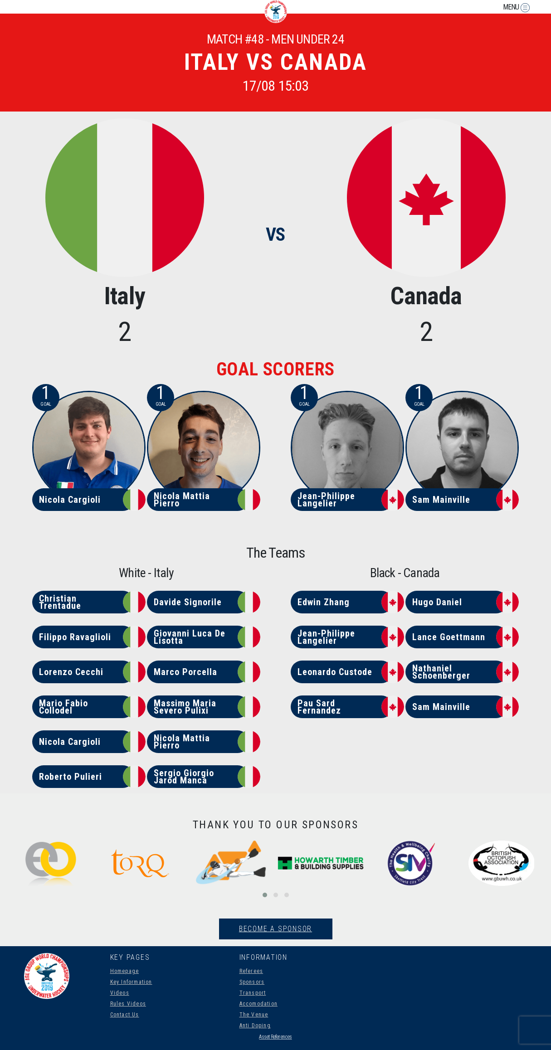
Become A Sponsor (275, 928)
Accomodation (258, 1004)
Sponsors (252, 982)
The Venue (253, 1014)
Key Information (131, 982)
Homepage (124, 971)
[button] (264, 894)
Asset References (275, 1037)
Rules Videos (128, 1004)
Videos (119, 993)
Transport (252, 993)
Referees (251, 971)
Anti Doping (255, 1025)
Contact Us (124, 1014)
